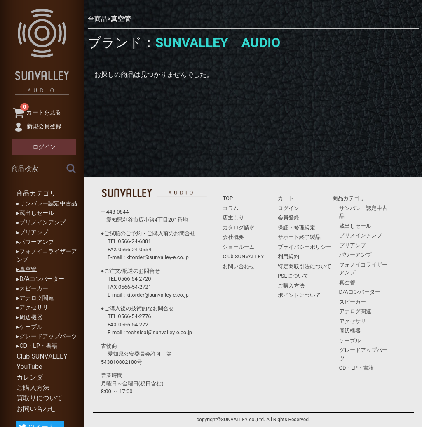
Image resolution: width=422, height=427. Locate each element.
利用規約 (288, 256)
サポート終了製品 (299, 237)
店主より (233, 218)
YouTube (29, 366)
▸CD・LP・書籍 (36, 345)
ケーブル (350, 340)
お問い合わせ (36, 409)
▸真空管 (26, 269)
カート (286, 198)
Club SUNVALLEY (41, 356)
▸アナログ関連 (35, 298)
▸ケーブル (29, 326)
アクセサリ (352, 321)
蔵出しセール (355, 226)
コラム (231, 208)
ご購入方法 (32, 388)
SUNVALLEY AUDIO (218, 42)
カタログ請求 (239, 227)
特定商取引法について (304, 266)
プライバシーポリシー (304, 247)
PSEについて (293, 276)
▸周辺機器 (29, 317)
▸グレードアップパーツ (46, 336)
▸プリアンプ (32, 232)
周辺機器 (350, 331)
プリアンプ (352, 245)
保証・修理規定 (296, 227)
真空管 (121, 19)
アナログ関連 (355, 311)
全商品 (98, 19)
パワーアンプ (355, 255)
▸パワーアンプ (35, 241)
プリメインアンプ (360, 235)
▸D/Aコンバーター (40, 279)
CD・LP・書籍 (356, 368)
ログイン (288, 208)
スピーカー (352, 302)
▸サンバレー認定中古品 (46, 203)
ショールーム (239, 247)
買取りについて (39, 398)
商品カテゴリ (36, 193)
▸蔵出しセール (35, 213)
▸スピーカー (32, 288)
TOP (228, 198)
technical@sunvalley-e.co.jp (159, 332)
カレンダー (32, 377)
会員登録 (288, 218)
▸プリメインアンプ (41, 222)
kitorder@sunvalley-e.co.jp (157, 257)
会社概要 (233, 237)
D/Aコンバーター (359, 292)
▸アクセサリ (32, 307)
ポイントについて (299, 295)
